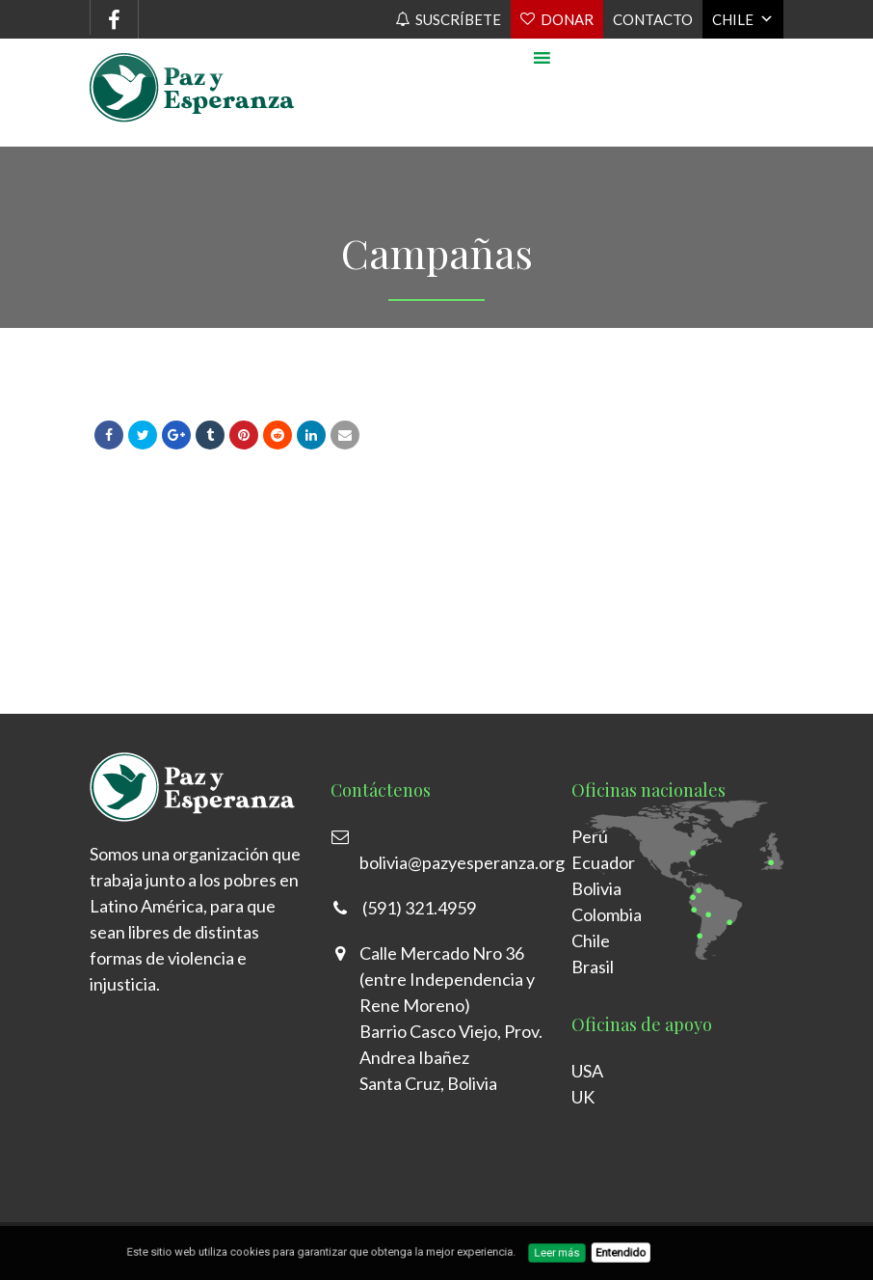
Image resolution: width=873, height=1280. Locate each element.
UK (583, 1096)
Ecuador (603, 862)
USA (587, 1070)
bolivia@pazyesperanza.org (462, 862)
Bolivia (596, 888)
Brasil (592, 966)
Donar (567, 19)
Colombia (606, 914)
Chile (733, 19)
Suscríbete (458, 19)
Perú (589, 836)
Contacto (653, 19)
